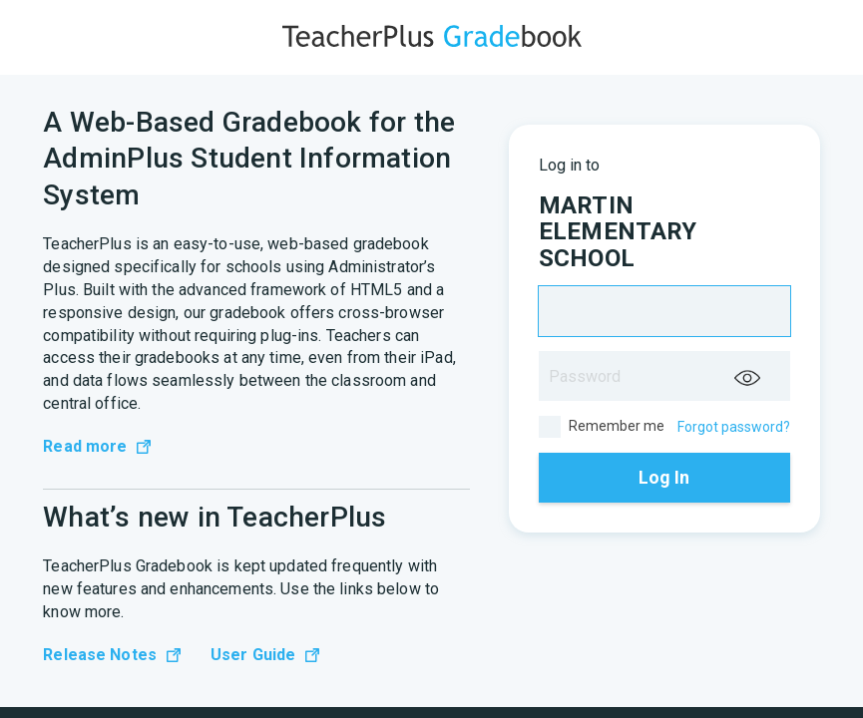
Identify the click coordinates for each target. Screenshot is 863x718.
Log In (664, 477)
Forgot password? (733, 427)
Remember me (601, 427)
